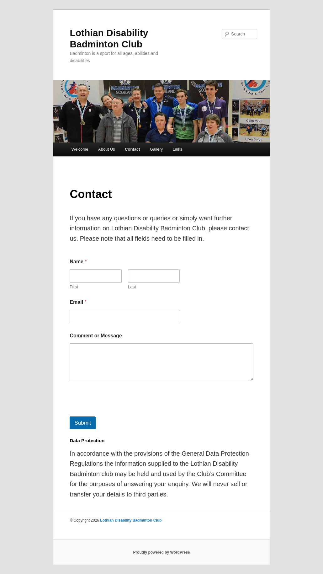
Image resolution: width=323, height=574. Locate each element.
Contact (132, 149)
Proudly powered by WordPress (161, 552)
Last (132, 286)
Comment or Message (96, 335)
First (74, 286)
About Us (106, 149)
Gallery (156, 149)
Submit (82, 423)
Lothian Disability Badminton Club (131, 520)
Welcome (79, 149)
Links (177, 149)
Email (78, 302)
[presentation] (117, 412)
